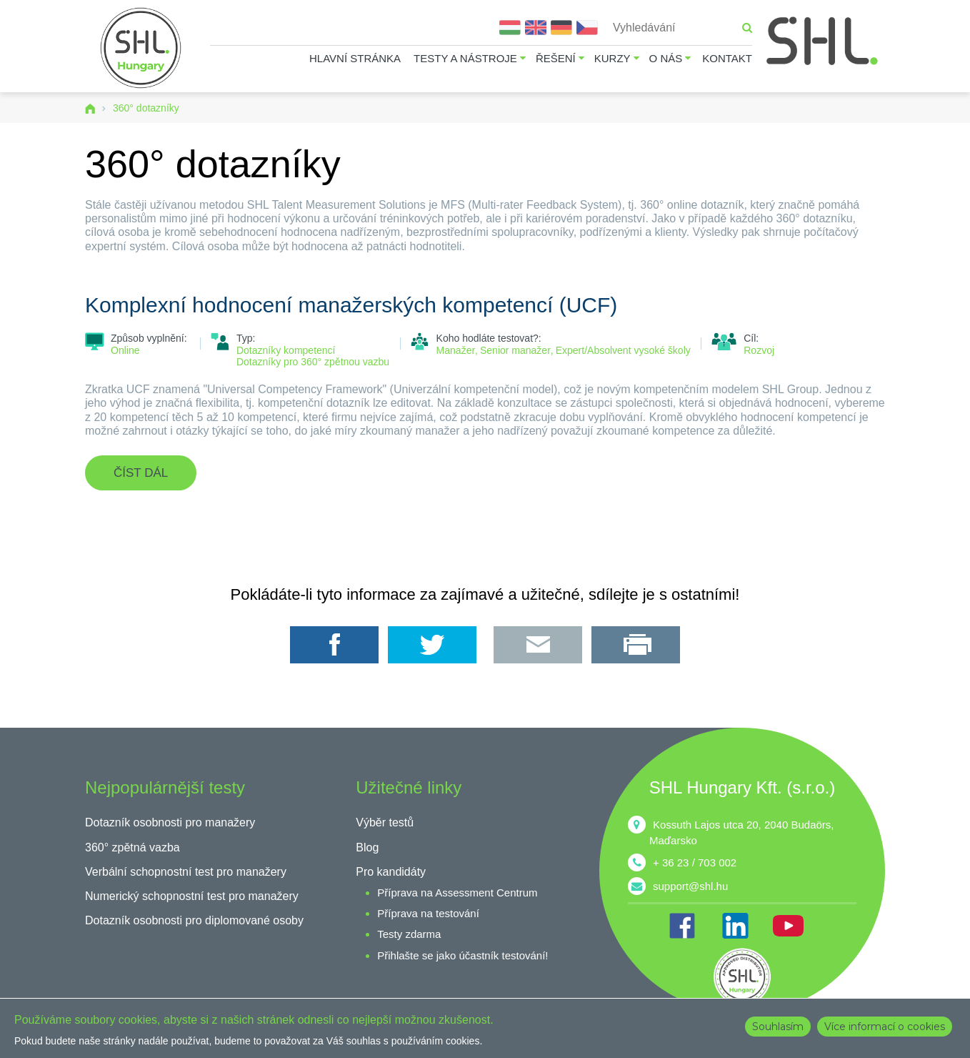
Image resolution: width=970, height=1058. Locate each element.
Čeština (587, 27)
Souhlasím (778, 1026)
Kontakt (727, 58)
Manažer (455, 350)
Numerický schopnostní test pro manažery (192, 896)
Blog (367, 847)
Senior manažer (515, 350)
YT (788, 926)
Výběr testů (385, 822)
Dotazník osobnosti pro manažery (170, 822)
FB (682, 926)
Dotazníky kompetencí (286, 350)
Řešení (556, 58)
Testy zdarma (409, 934)
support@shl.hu (690, 886)
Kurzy (612, 58)
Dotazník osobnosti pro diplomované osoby (194, 920)
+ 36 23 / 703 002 (694, 862)
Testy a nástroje (465, 58)
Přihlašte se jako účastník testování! (462, 955)
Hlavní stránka (355, 58)
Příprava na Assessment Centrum (457, 892)
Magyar (510, 27)
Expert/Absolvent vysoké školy (623, 350)
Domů (90, 109)
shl (742, 976)
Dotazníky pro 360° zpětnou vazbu (312, 361)
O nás (666, 58)
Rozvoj (759, 350)
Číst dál (155, 478)
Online (125, 350)
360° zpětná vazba (132, 847)
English (535, 27)
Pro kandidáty (391, 872)
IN (735, 926)
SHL (823, 41)
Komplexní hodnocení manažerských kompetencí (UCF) (351, 305)
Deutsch (561, 27)
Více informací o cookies (884, 1026)
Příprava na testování (428, 913)
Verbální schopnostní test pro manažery (185, 872)
